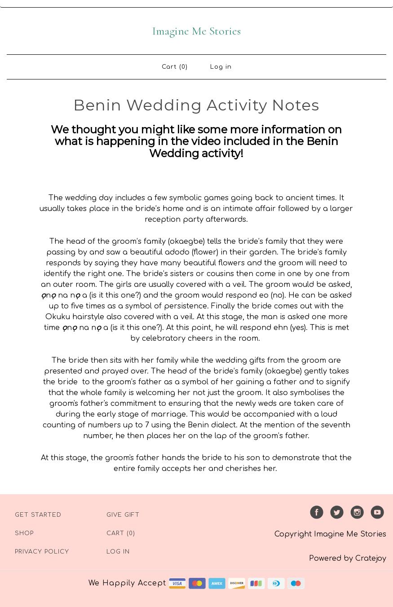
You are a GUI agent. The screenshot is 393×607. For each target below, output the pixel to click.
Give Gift (123, 515)
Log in (221, 67)
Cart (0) (175, 67)
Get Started (38, 515)
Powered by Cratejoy (347, 558)
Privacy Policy (42, 552)
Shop (24, 533)
